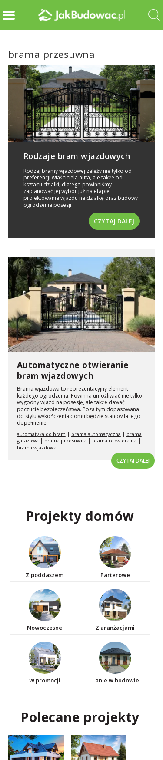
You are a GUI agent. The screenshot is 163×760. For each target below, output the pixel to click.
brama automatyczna (96, 434)
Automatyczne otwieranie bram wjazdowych (73, 370)
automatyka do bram (41, 434)
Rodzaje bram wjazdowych (76, 156)
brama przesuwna (65, 440)
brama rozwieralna (114, 440)
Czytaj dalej (114, 221)
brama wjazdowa (37, 447)
